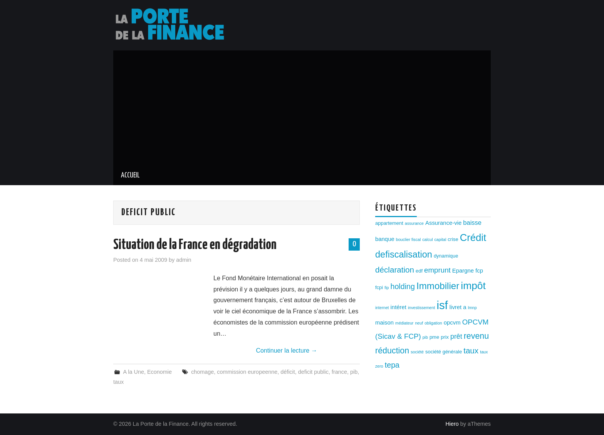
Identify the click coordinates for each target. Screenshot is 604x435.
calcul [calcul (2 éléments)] (427, 239)
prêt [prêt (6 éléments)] (456, 336)
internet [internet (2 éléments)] (382, 307)
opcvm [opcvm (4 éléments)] (452, 323)
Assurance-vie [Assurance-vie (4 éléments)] (443, 223)
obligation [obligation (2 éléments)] (433, 323)
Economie (159, 372)
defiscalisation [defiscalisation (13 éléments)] (403, 254)
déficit (287, 372)
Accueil (130, 175)
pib (353, 372)
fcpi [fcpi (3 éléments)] (379, 287)
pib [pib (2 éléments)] (425, 337)
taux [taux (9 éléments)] (470, 350)
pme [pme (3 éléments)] (434, 337)
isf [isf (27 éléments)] (442, 305)
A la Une (133, 372)
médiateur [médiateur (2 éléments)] (404, 323)
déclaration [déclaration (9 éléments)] (394, 269)
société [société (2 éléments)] (417, 352)
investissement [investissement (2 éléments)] (421, 307)
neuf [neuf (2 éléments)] (419, 323)
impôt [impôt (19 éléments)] (473, 285)
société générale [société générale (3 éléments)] (443, 352)
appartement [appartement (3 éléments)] (389, 223)
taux (118, 382)
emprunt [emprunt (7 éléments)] (437, 270)
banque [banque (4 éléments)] (384, 239)
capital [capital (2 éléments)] (440, 239)
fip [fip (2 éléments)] (386, 287)
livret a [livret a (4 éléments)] (458, 307)
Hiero (451, 424)
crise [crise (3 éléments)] (453, 239)
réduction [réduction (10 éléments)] (392, 350)
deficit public (313, 372)
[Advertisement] (302, 108)
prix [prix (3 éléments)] (445, 337)
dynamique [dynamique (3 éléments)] (446, 256)
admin (183, 260)
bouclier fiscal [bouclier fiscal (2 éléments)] (408, 239)
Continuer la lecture (286, 350)
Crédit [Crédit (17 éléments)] (473, 237)
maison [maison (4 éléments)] (384, 323)
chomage (202, 372)
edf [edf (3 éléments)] (419, 271)
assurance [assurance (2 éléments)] (414, 223)
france (339, 372)
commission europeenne (247, 372)
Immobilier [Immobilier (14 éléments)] (437, 286)
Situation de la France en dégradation (195, 245)
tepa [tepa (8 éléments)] (392, 365)
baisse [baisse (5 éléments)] (472, 222)
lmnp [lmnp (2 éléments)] (472, 307)
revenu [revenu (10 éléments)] (476, 336)
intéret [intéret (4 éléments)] (398, 307)
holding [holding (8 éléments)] (402, 286)
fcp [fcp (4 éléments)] (479, 271)
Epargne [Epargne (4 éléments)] (463, 271)
